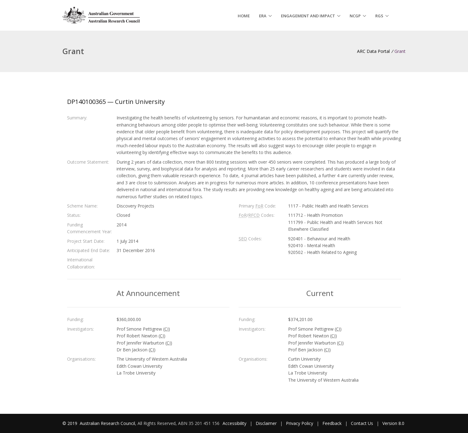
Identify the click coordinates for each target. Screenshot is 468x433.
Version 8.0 (393, 423)
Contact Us (362, 423)
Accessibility (234, 423)
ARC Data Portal (373, 51)
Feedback (332, 423)
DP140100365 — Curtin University (116, 101)
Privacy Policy (299, 423)
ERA (262, 16)
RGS (379, 16)
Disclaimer (266, 423)
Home (244, 16)
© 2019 (70, 423)
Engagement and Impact (308, 16)
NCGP (355, 16)
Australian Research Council (107, 423)
